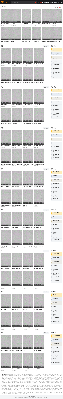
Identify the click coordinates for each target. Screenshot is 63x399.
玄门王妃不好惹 (15, 287)
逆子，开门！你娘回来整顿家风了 (6, 287)
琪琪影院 (14, 378)
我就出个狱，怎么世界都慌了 (6, 246)
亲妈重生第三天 (15, 309)
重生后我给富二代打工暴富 (28, 82)
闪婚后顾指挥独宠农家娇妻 (6, 41)
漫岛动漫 (58, 377)
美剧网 (18, 374)
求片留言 (28, 396)
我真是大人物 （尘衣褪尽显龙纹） (36, 23)
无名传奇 (24, 350)
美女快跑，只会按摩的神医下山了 (39, 246)
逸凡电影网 (12, 377)
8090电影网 (30, 386)
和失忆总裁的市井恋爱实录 (6, 205)
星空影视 (36, 378)
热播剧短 (53, 375)
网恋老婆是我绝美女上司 (16, 205)
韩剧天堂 (48, 381)
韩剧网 (15, 374)
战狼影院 (17, 379)
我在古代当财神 (26, 268)
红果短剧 (42, 374)
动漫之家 (51, 374)
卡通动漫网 (56, 386)
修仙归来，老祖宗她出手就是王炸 (6, 268)
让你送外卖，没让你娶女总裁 (6, 186)
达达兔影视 (31, 377)
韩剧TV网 (34, 374)
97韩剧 (55, 374)
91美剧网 (44, 377)
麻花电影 (7, 374)
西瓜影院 (48, 375)
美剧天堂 (59, 374)
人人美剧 (22, 375)
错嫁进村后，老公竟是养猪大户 (17, 145)
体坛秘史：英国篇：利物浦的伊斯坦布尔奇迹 (17, 350)
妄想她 (12, 41)
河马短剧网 (29, 392)
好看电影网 (51, 386)
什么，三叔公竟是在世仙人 (39, 164)
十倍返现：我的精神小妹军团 (28, 246)
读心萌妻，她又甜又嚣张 (38, 123)
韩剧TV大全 (27, 379)
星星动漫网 (17, 377)
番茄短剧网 (46, 386)
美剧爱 (38, 374)
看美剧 (9, 379)
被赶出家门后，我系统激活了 (6, 164)
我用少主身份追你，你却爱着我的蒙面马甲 (28, 227)
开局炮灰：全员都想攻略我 (17, 104)
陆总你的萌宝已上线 (56, 41)
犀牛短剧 (26, 377)
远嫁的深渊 (25, 309)
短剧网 (22, 374)
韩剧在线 (52, 379)
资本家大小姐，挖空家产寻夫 (6, 350)
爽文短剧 (26, 375)
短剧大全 (7, 377)
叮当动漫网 (11, 375)
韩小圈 (39, 375)
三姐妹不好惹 (14, 123)
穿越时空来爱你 (4, 104)
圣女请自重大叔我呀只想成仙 (6, 23)
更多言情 (46, 169)
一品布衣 (13, 23)
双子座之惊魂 (3, 309)
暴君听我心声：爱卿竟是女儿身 (17, 164)
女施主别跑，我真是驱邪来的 (39, 186)
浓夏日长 (54, 23)
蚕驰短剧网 (37, 379)
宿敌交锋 (2, 368)
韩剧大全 (5, 379)
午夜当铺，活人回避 (27, 327)
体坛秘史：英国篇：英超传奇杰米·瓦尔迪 (28, 368)
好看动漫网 (28, 381)
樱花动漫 (11, 374)
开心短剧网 (25, 386)
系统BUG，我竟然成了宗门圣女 (6, 145)
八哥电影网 (42, 379)
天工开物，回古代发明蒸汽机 (28, 104)
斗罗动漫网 (47, 379)
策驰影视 (46, 374)
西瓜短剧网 (10, 388)
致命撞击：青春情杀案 (38, 350)
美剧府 (27, 378)
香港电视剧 (38, 381)
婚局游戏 (13, 327)
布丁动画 (24, 381)
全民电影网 (53, 377)
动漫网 (39, 378)
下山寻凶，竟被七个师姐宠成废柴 (28, 164)
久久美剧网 (44, 375)
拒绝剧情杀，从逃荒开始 (38, 268)
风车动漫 (30, 374)
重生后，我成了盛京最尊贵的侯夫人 (28, 63)
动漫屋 (34, 386)
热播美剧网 (48, 378)
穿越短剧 (49, 377)
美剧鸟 (6, 378)
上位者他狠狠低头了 (36, 41)
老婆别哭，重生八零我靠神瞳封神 (17, 63)
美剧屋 (3, 377)
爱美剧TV (32, 379)
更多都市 (46, 210)
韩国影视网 (28, 384)
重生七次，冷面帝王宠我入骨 (39, 63)
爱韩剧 (40, 377)
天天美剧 (22, 377)
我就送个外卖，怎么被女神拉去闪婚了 (39, 227)
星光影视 (26, 374)
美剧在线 (56, 379)
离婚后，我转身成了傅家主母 (17, 186)
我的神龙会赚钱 (15, 227)
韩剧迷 (21, 382)
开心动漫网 (36, 377)
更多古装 (46, 250)
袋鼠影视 (6, 375)
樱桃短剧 (10, 378)
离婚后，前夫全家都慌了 (5, 227)
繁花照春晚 (25, 205)
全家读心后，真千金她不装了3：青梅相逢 (39, 104)
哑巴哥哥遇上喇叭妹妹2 (16, 246)
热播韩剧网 (23, 378)
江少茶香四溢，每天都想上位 (28, 186)
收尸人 (35, 327)
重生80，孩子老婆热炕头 (16, 82)
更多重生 (46, 46)
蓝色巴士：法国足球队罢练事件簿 (17, 368)
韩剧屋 (38, 386)
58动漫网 (36, 375)
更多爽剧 (46, 128)
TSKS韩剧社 (16, 375)
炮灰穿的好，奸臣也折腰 (47, 41)
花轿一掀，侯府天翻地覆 (16, 268)
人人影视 (57, 378)
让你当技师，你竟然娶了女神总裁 (28, 145)
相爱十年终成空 (25, 23)
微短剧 (8, 381)
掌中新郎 (35, 205)
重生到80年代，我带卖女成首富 (6, 63)
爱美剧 (54, 392)
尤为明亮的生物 (37, 368)
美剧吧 (41, 386)
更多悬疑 (46, 291)
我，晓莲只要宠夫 (26, 287)
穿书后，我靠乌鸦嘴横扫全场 (28, 123)
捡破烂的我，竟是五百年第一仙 (39, 145)
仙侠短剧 (53, 378)
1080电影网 (31, 375)
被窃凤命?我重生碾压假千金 (6, 82)
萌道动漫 (57, 375)
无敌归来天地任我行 (46, 23)
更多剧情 (46, 332)
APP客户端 (33, 396)
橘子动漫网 (22, 379)
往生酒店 (2, 327)
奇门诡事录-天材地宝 (38, 309)
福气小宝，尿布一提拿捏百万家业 (6, 123)
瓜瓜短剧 (31, 378)
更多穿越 (46, 87)
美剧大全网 (4, 388)
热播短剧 (9, 382)
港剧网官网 (43, 381)
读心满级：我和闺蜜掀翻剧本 (39, 287)
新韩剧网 (43, 378)
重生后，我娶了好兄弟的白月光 (26, 41)
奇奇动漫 (18, 378)
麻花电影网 (25, 393)
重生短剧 (5, 2)
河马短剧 (12, 381)
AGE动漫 (26, 385)
